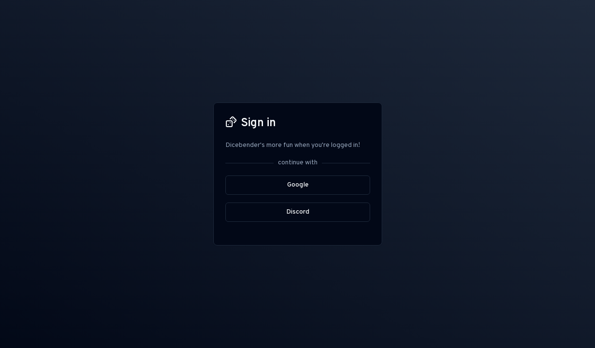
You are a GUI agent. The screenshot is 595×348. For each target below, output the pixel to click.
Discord (297, 212)
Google (297, 185)
